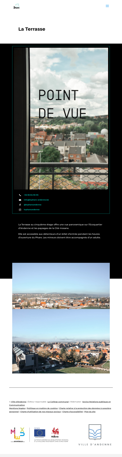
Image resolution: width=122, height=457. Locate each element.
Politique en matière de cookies (42, 408)
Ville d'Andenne (18, 402)
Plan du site (90, 412)
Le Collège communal (58, 402)
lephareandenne (32, 209)
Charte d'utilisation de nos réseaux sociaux (40, 412)
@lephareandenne (32, 205)
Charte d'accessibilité (72, 412)
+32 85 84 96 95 (31, 195)
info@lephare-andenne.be (36, 200)
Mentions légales (17, 408)
